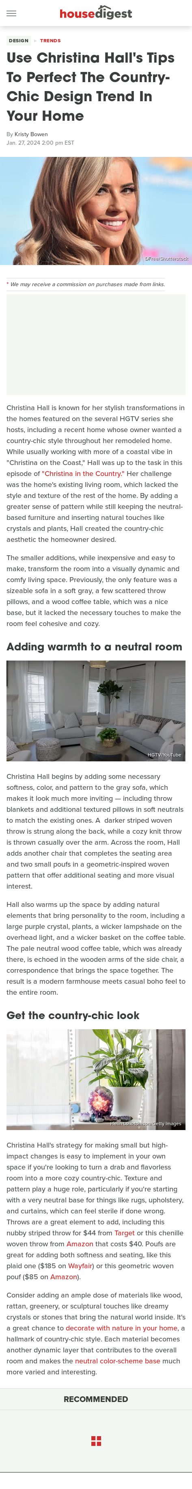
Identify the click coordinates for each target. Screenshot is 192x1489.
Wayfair (80, 1266)
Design (18, 40)
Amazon (80, 1244)
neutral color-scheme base (117, 1361)
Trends (50, 40)
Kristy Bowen (31, 134)
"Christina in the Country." (83, 473)
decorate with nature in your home (121, 1328)
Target (124, 1233)
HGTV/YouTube (164, 754)
